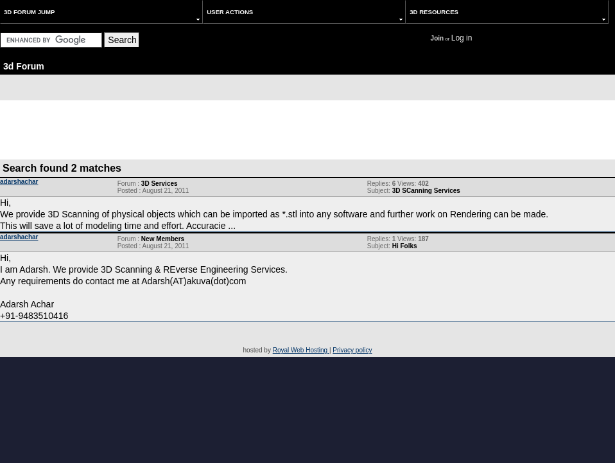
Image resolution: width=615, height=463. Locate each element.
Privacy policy (352, 350)
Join (437, 38)
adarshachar (19, 181)
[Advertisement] (307, 129)
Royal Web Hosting (301, 350)
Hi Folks (404, 246)
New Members (162, 238)
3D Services (159, 183)
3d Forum (23, 66)
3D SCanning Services (426, 190)
